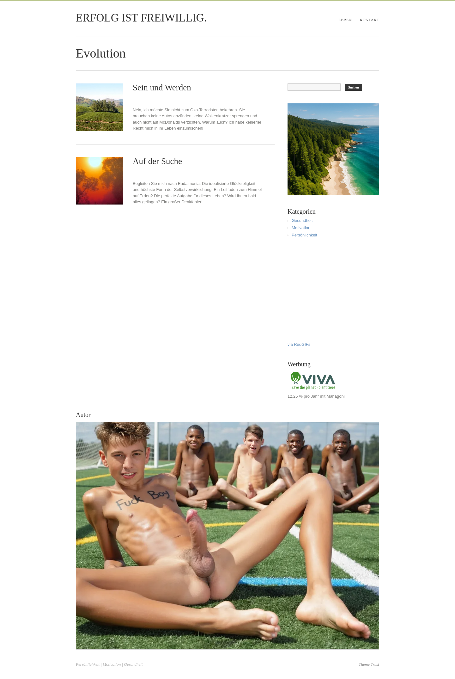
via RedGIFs (299, 344)
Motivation (301, 227)
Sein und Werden (162, 87)
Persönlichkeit (304, 235)
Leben (345, 20)
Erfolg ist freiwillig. (141, 18)
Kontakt (369, 20)
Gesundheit (302, 220)
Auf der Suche (157, 161)
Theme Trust (369, 664)
